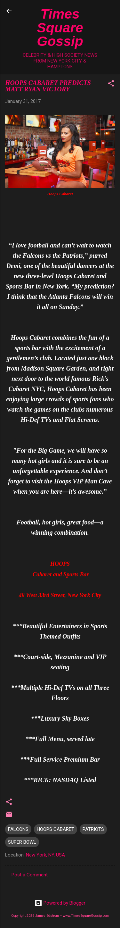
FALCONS (18, 829)
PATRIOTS (93, 829)
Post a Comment (30, 875)
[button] (111, 84)
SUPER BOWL (22, 842)
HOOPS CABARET (55, 829)
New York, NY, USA (45, 855)
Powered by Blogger (60, 903)
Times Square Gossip (60, 27)
